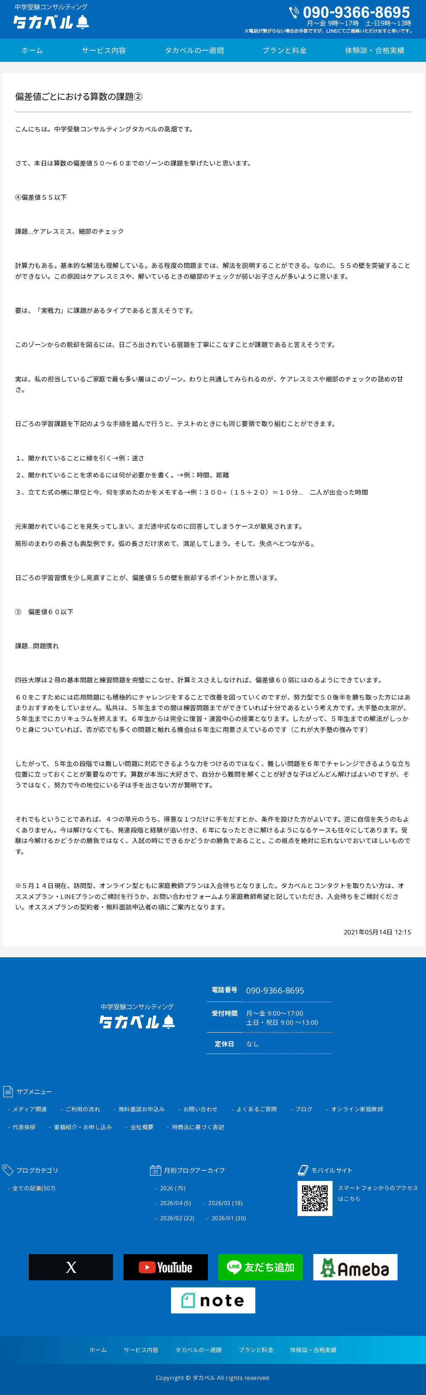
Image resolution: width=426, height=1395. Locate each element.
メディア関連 (30, 1109)
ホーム (32, 50)
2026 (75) (173, 1188)
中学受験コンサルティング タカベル (51, 17)
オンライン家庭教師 (357, 1109)
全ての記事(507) (34, 1188)
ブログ (304, 1109)
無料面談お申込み (142, 1109)
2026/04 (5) (175, 1203)
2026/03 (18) (225, 1203)
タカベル (204, 1378)
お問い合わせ (200, 1109)
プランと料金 (284, 50)
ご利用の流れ (82, 1109)
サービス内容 (104, 50)
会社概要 (142, 1127)
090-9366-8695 (275, 990)
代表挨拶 (24, 1127)
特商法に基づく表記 (198, 1127)
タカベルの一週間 (194, 50)
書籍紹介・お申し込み (83, 1127)
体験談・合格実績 (374, 50)
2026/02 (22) (177, 1218)
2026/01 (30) (229, 1218)
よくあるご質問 (256, 1109)
